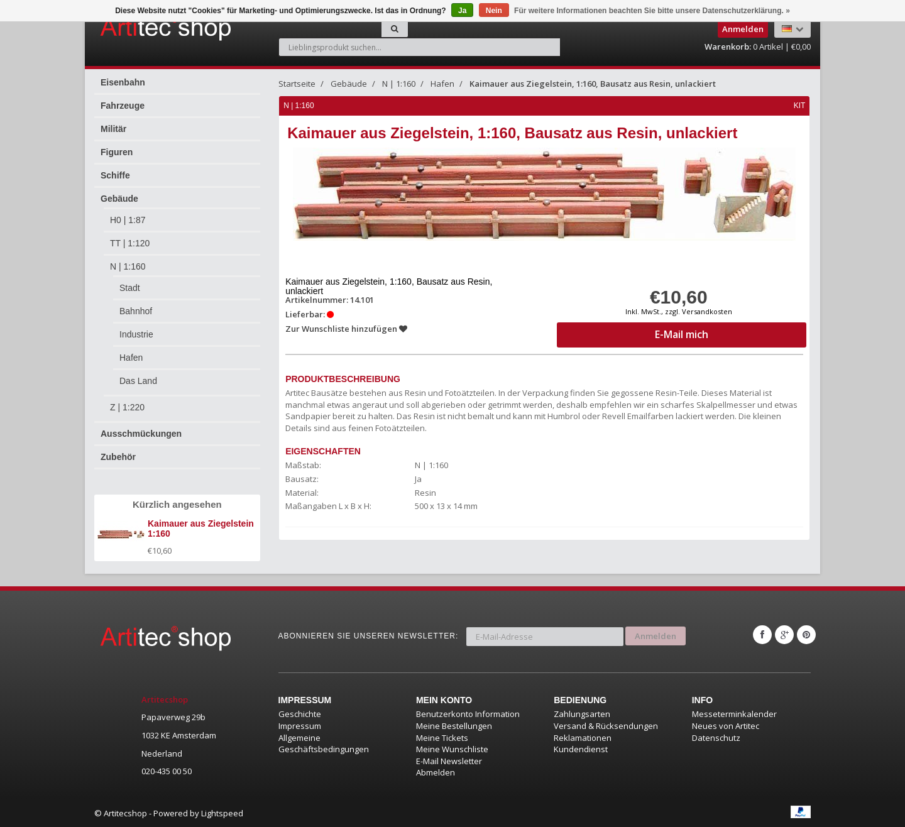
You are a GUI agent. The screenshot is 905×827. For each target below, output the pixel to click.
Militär (113, 129)
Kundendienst (581, 749)
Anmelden (655, 634)
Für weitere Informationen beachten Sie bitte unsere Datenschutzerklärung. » (652, 10)
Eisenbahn (123, 82)
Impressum (299, 725)
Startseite (296, 83)
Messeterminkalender (734, 714)
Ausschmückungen (141, 434)
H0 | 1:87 (128, 220)
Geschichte (299, 714)
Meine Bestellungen (454, 725)
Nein (494, 10)
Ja (462, 10)
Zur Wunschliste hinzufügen (347, 328)
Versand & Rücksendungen (606, 725)
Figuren (117, 152)
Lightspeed (222, 813)
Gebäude (119, 199)
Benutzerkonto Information (468, 714)
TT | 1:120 (130, 243)
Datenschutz (716, 737)
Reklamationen (583, 737)
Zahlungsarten (582, 714)
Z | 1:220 (127, 407)
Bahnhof (135, 311)
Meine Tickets (442, 737)
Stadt (129, 288)
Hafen (131, 358)
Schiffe (115, 175)
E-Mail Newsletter (449, 761)
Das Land (138, 381)
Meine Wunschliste (452, 749)
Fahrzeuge (123, 106)
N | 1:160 (128, 266)
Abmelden (435, 772)
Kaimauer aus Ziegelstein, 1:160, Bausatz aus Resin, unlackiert (592, 83)
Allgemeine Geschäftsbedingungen (323, 743)
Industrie (136, 334)
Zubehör (118, 457)
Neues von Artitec (725, 725)
